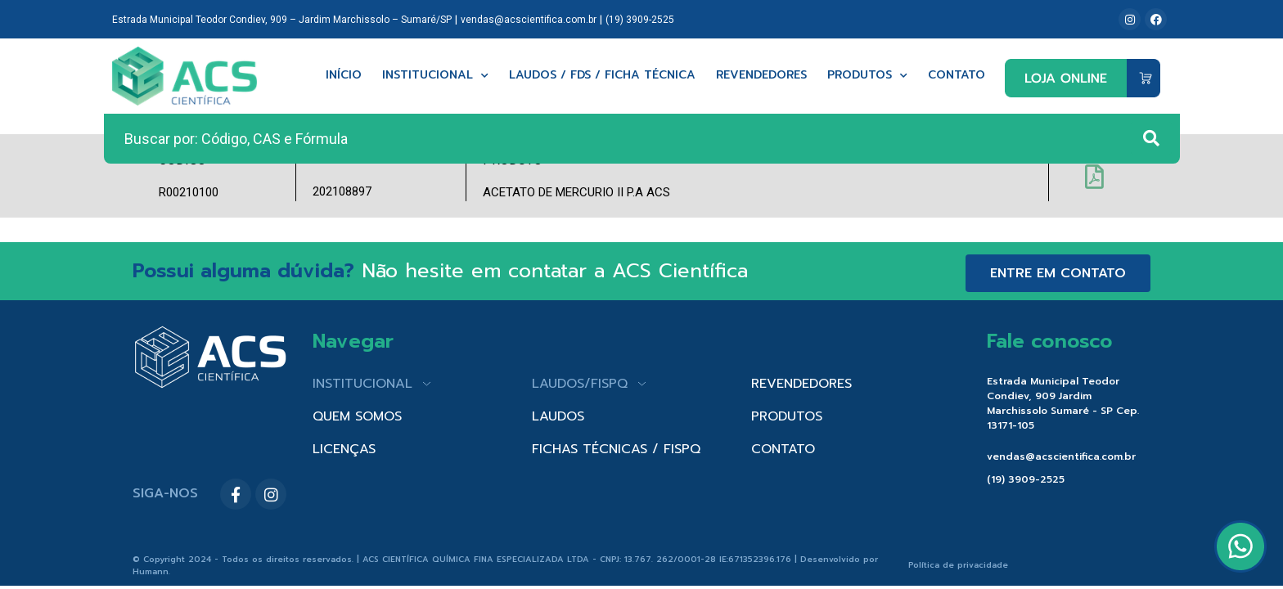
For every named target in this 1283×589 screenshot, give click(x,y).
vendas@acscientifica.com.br (528, 19)
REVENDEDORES (801, 383)
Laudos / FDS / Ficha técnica (602, 76)
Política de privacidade (958, 565)
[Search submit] (1151, 138)
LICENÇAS (344, 449)
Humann (151, 571)
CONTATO (783, 449)
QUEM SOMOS (357, 416)
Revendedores (761, 76)
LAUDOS (558, 416)
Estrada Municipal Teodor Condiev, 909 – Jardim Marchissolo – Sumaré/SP (282, 19)
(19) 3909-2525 (639, 19)
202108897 (342, 191)
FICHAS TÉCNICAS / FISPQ (616, 449)
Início (344, 76)
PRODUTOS (786, 416)
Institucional (435, 76)
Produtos (867, 76)
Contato (956, 76)
